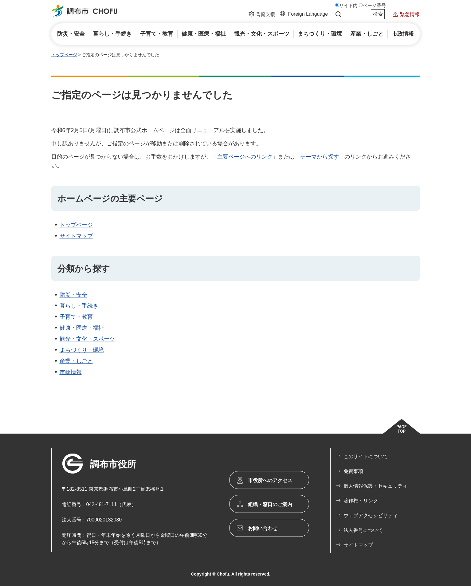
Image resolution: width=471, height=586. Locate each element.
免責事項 (353, 471)
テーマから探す (319, 157)
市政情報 (71, 372)
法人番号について (363, 530)
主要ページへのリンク (245, 157)
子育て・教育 (76, 317)
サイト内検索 (338, 14)
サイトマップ (76, 236)
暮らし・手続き (79, 306)
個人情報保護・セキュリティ (375, 486)
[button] (262, 15)
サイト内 (348, 5)
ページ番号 (374, 5)
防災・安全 (73, 295)
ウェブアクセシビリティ (370, 515)
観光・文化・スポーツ (87, 339)
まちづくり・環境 (82, 350)
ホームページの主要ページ (110, 198)
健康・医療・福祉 (82, 328)
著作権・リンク (360, 500)
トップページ (64, 54)
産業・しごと (76, 361)
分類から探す (83, 268)
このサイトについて (365, 456)
